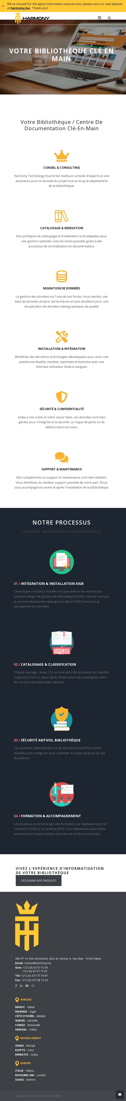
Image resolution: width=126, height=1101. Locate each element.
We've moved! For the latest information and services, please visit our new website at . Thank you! (64, 6)
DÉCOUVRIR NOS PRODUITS (38, 880)
